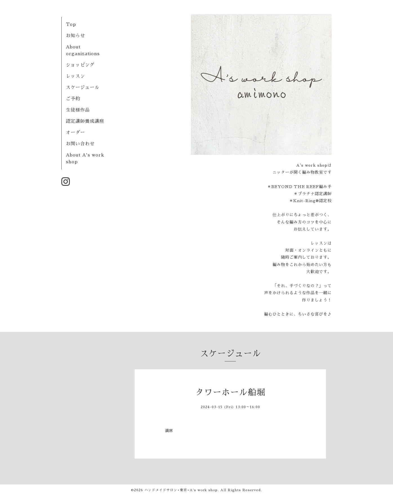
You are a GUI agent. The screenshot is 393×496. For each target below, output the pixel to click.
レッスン (75, 76)
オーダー (75, 132)
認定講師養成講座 (85, 121)
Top (71, 24)
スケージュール (82, 87)
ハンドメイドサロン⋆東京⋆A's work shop (181, 490)
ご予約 (73, 99)
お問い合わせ (80, 144)
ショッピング (80, 65)
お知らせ (75, 35)
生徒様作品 (78, 110)
